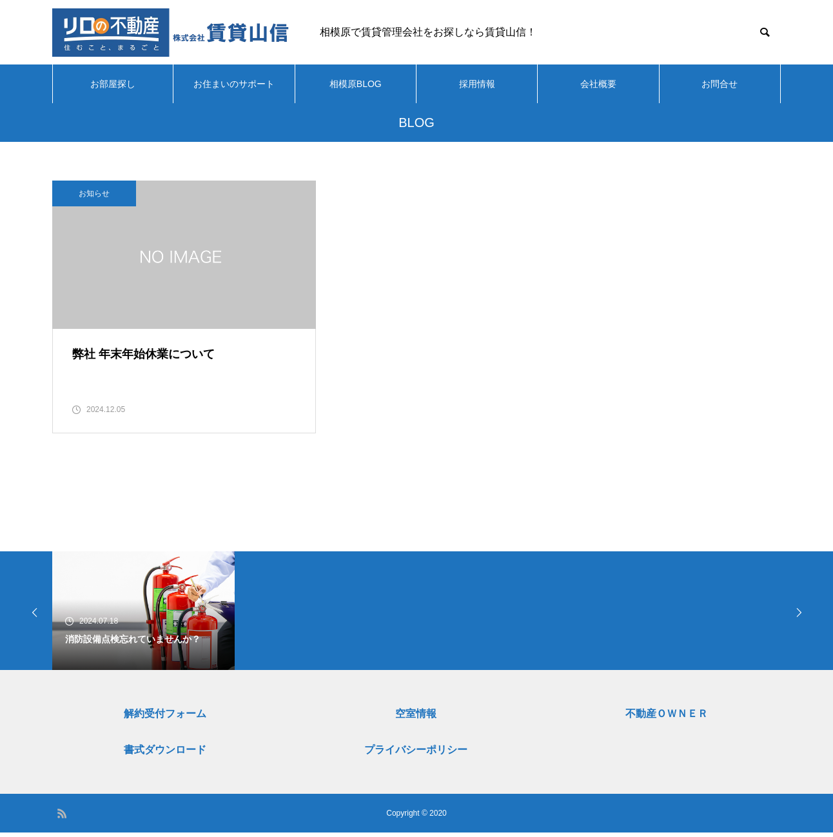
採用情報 (477, 84)
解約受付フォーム (165, 718)
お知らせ (94, 193)
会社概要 (598, 84)
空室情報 (415, 718)
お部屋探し (112, 84)
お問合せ (719, 84)
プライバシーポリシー (415, 754)
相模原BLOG (355, 84)
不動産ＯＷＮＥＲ (666, 718)
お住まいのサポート (234, 84)
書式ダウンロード (165, 754)
